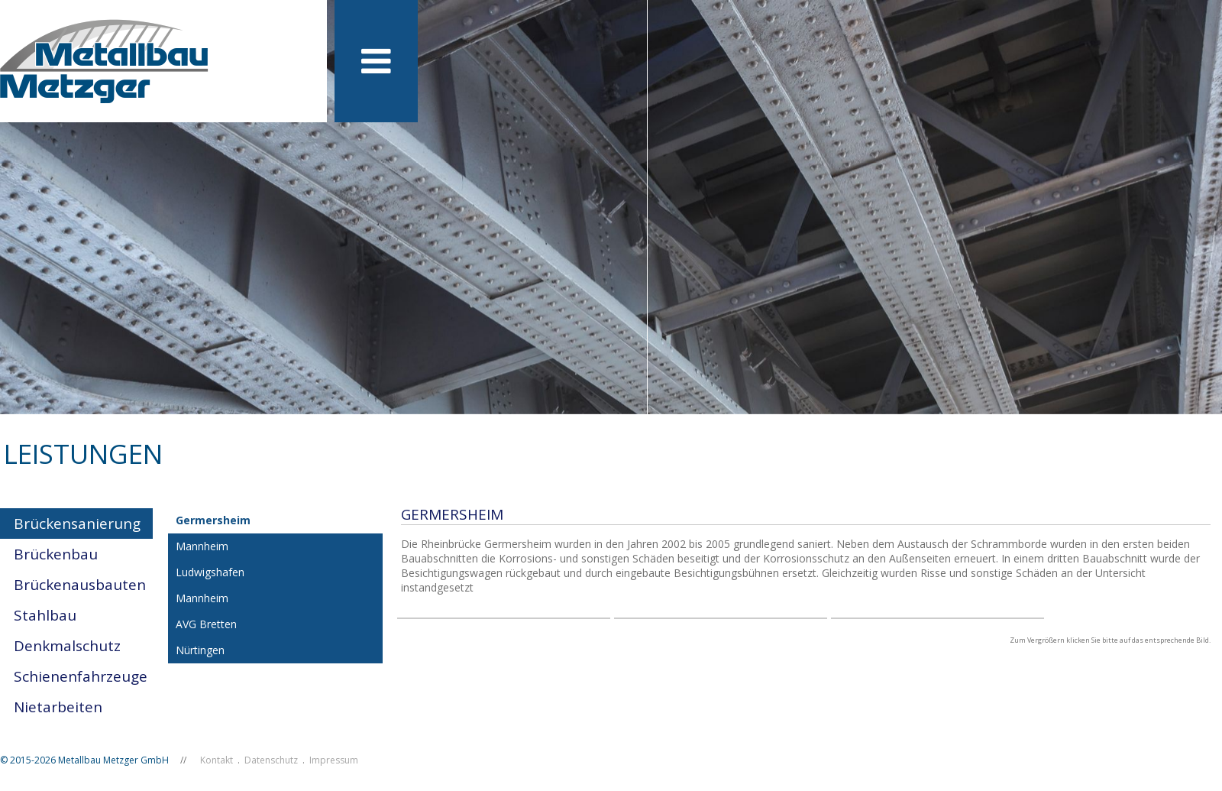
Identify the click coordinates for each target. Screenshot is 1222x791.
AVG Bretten (206, 624)
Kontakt (216, 760)
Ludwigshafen (210, 572)
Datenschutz (271, 760)
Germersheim (213, 520)
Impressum (333, 760)
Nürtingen (200, 650)
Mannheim (202, 546)
